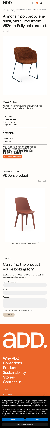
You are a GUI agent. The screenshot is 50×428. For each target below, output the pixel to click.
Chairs (17, 9)
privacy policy (27, 310)
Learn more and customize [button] (25, 424)
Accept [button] (37, 419)
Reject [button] (13, 419)
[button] (45, 3)
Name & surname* (10, 282)
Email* (5, 290)
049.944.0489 (23, 275)
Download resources (12, 156)
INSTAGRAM (7, 394)
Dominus (7, 141)
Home (5, 9)
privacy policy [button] (16, 402)
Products (11, 9)
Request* (6, 297)
